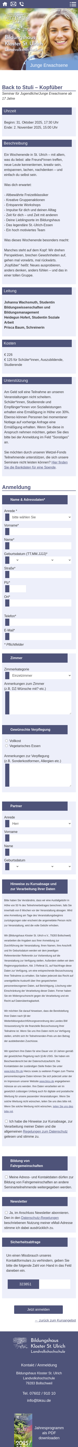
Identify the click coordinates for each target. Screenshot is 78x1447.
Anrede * (10, 511)
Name (8, 846)
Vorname (10, 832)
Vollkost (15, 741)
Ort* (7, 597)
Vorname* (11, 525)
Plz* (7, 582)
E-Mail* (9, 630)
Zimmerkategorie (16, 669)
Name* (9, 539)
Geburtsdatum (14, 860)
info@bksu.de (39, 1400)
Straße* (9, 568)
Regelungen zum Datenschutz (45, 1131)
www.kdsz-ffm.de (13, 1071)
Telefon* (10, 616)
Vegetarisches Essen (24, 746)
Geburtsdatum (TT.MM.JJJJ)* (25, 554)
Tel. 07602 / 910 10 (39, 1393)
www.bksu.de (46, 1081)
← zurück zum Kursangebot (55, 1320)
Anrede (9, 817)
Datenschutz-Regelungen (40, 1218)
